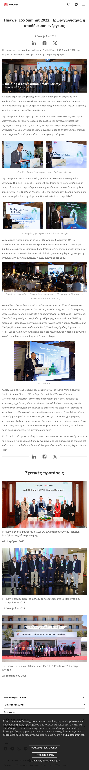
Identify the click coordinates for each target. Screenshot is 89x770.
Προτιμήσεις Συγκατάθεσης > (44, 760)
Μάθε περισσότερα (74, 734)
